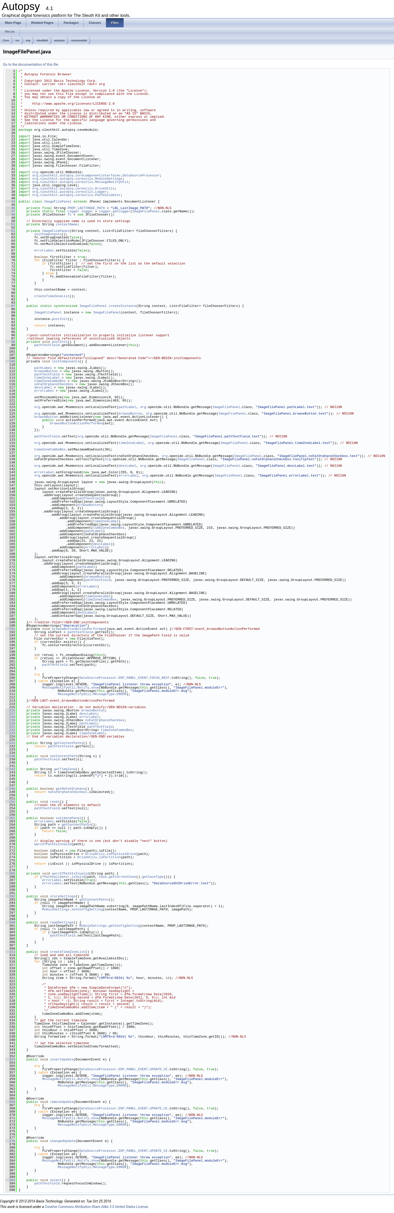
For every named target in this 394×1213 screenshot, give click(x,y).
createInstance (122, 306)
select (56, 1180)
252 (10, 801)
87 (10, 306)
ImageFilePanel (57, 201)
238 (10, 756)
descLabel (43, 387)
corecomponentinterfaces (97, 175)
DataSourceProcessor (141, 175)
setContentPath (63, 756)
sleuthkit (42, 40)
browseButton (46, 371)
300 (10, 922)
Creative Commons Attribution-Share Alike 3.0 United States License (96, 1207)
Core (6, 40)
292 (10, 896)
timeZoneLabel (47, 377)
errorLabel (44, 250)
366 (10, 1102)
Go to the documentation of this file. (31, 64)
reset (55, 801)
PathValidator (107, 195)
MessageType (104, 694)
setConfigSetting (87, 909)
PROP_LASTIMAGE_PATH (86, 208)
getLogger (121, 211)
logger (87, 211)
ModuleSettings (108, 178)
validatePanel (68, 818)
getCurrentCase (122, 876)
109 (10, 361)
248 (10, 788)
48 (10, 214)
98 (10, 342)
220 (10, 723)
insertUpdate (62, 1059)
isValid (78, 876)
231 (10, 743)
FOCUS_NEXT (159, 678)
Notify (83, 687)
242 (10, 769)
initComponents (48, 234)
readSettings (62, 922)
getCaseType (153, 876)
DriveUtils (105, 188)
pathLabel (43, 368)
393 (10, 1180)
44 (10, 201)
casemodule (79, 40)
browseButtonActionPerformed (76, 423)
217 (10, 713)
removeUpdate (62, 1102)
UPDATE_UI (158, 1069)
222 (10, 730)
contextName (66, 224)
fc (70, 214)
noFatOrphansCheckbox (53, 384)
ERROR (121, 694)
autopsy (59, 40)
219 (10, 720)
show (95, 687)
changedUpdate (62, 1141)
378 (10, 1141)
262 (10, 818)
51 (10, 224)
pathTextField (47, 345)
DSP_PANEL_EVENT (133, 678)
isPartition (110, 857)
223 (10, 733)
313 (10, 952)
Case (103, 876)
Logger (101, 191)
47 (10, 211)
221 (10, 726)
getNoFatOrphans (70, 788)
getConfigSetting (124, 925)
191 (10, 629)
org (28, 40)
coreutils (84, 178)
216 (10, 710)
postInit (59, 319)
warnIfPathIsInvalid (52, 844)
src (17, 40)
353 (10, 1059)
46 (10, 208)
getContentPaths (68, 743)
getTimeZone (64, 769)
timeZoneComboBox (50, 381)
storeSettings (62, 896)
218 (10, 717)
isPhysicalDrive (121, 854)
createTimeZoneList (51, 296)
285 (10, 873)
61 (10, 231)
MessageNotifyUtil (111, 182)
